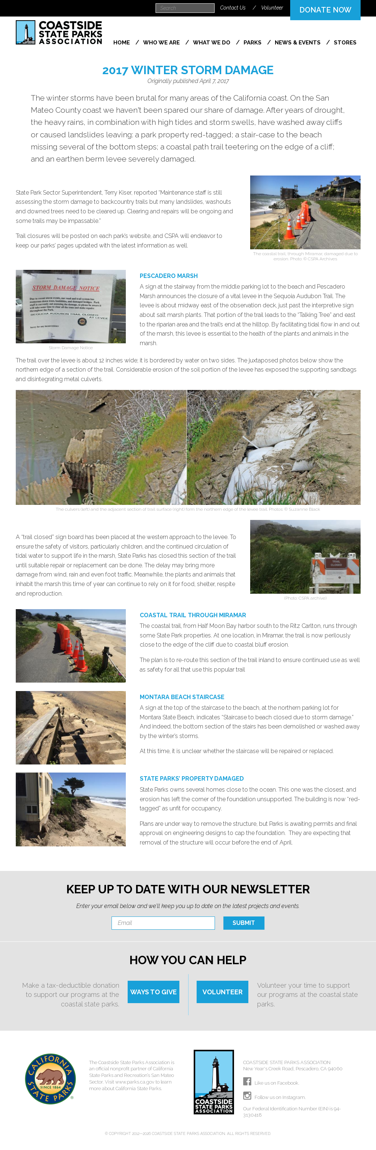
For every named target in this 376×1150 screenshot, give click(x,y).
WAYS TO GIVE (153, 992)
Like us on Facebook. (271, 1083)
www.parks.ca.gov (134, 1082)
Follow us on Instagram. (274, 1097)
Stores (345, 42)
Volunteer (272, 8)
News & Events (298, 42)
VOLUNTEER (222, 992)
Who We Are (162, 42)
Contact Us (233, 8)
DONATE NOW (325, 10)
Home (122, 42)
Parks (253, 42)
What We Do (212, 42)
